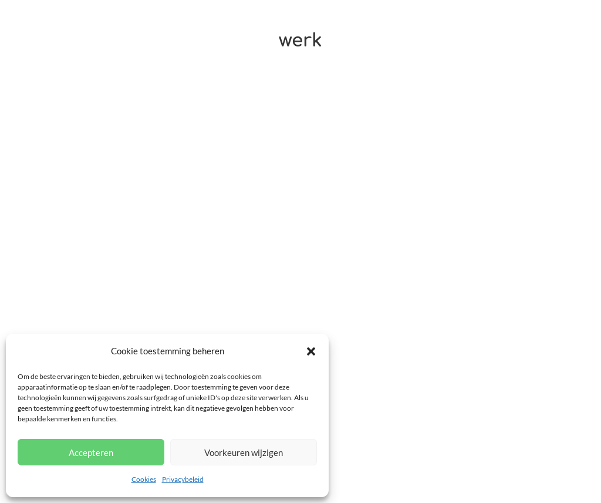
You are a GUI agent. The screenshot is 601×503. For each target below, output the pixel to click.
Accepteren (91, 452)
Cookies (143, 479)
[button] (311, 351)
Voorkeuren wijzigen (243, 452)
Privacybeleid (183, 479)
